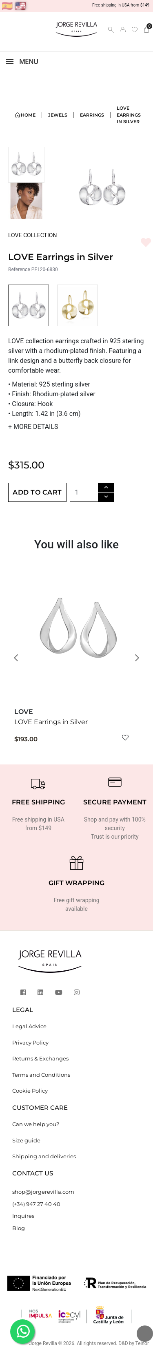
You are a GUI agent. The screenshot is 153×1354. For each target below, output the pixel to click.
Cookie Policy (30, 1090)
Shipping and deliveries (44, 1156)
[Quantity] (84, 492)
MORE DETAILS (33, 427)
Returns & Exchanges (40, 1058)
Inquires (23, 1216)
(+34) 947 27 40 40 (36, 1204)
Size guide (26, 1140)
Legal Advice (29, 1026)
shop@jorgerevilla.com (43, 1191)
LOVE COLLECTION (32, 235)
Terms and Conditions (41, 1074)
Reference (19, 269)
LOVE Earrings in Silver (51, 722)
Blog (18, 1228)
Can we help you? (35, 1124)
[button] (18, 658)
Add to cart (37, 492)
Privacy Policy (30, 1042)
